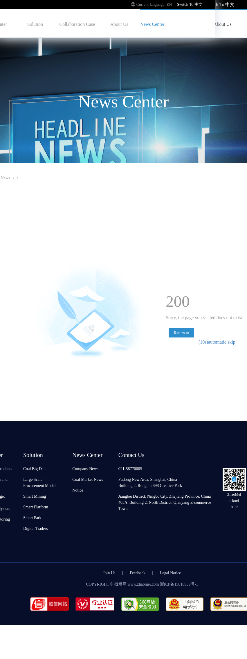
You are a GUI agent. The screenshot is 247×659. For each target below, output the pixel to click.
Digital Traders (35, 528)
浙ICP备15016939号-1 (179, 584)
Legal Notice (170, 572)
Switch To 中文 (220, 4)
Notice (77, 490)
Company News (85, 468)
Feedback (137, 572)
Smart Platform (35, 507)
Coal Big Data (34, 468)
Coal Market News (87, 479)
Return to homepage (181, 333)
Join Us (109, 572)
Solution (35, 24)
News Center (152, 24)
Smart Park (32, 517)
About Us (119, 24)
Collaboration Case (77, 24)
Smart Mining (34, 496)
